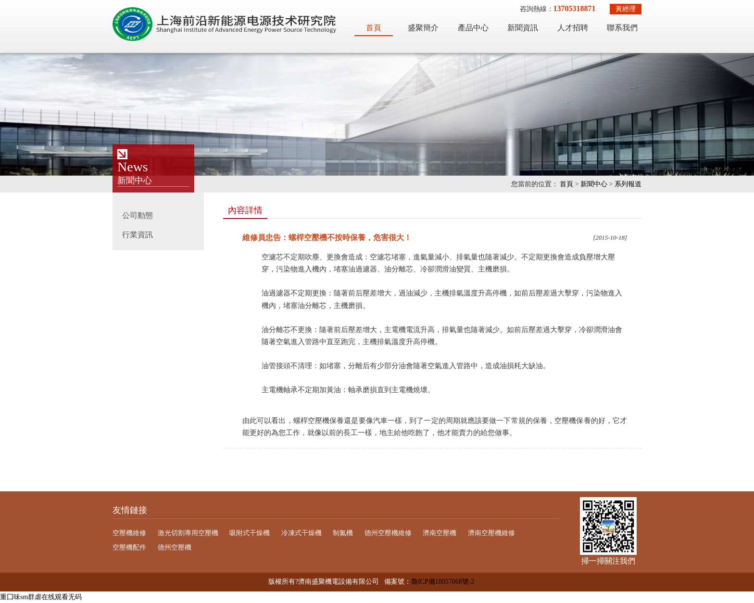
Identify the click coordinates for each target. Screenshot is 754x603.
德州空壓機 (174, 547)
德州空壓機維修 (388, 533)
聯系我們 (622, 28)
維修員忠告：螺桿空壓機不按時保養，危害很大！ (327, 237)
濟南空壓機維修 (491, 533)
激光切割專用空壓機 (188, 533)
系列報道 (628, 184)
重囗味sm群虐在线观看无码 (41, 597)
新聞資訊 (522, 28)
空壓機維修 (129, 533)
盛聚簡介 (423, 28)
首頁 (373, 28)
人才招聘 (572, 28)
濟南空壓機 (439, 533)
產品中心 (473, 28)
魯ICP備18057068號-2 (442, 581)
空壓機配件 (129, 547)
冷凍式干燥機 (301, 533)
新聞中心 (593, 184)
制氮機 (343, 533)
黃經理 (626, 9)
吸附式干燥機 (249, 533)
